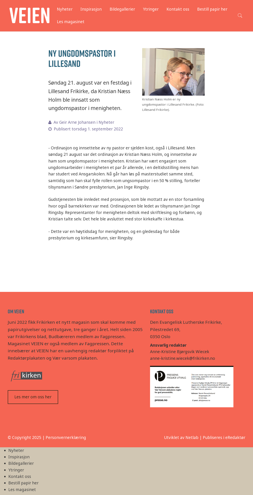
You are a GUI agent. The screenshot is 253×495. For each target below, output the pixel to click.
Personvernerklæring (66, 437)
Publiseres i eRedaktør (224, 437)
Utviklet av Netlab (181, 437)
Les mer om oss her (32, 397)
